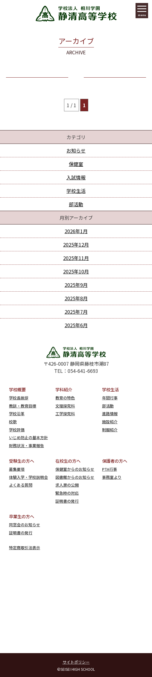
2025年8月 (76, 298)
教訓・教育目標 (22, 406)
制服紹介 (110, 430)
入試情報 (76, 177)
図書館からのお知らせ (74, 477)
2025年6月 (76, 325)
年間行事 (110, 398)
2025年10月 (76, 271)
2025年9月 (76, 284)
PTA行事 (109, 469)
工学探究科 (65, 413)
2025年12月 (76, 244)
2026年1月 (76, 231)
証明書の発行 (67, 501)
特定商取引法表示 (24, 547)
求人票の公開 (67, 485)
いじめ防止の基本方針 (28, 437)
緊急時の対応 (67, 493)
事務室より (111, 477)
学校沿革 (17, 413)
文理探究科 (65, 406)
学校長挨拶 (18, 398)
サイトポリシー (76, 662)
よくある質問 (20, 485)
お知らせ (76, 150)
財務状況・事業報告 (26, 445)
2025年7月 (76, 311)
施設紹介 (110, 421)
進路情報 (110, 413)
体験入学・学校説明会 (28, 477)
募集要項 (17, 469)
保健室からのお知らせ (74, 469)
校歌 (13, 421)
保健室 (76, 163)
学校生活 (76, 190)
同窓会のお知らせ (24, 524)
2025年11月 (76, 257)
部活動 (76, 204)
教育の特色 (65, 398)
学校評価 (17, 430)
